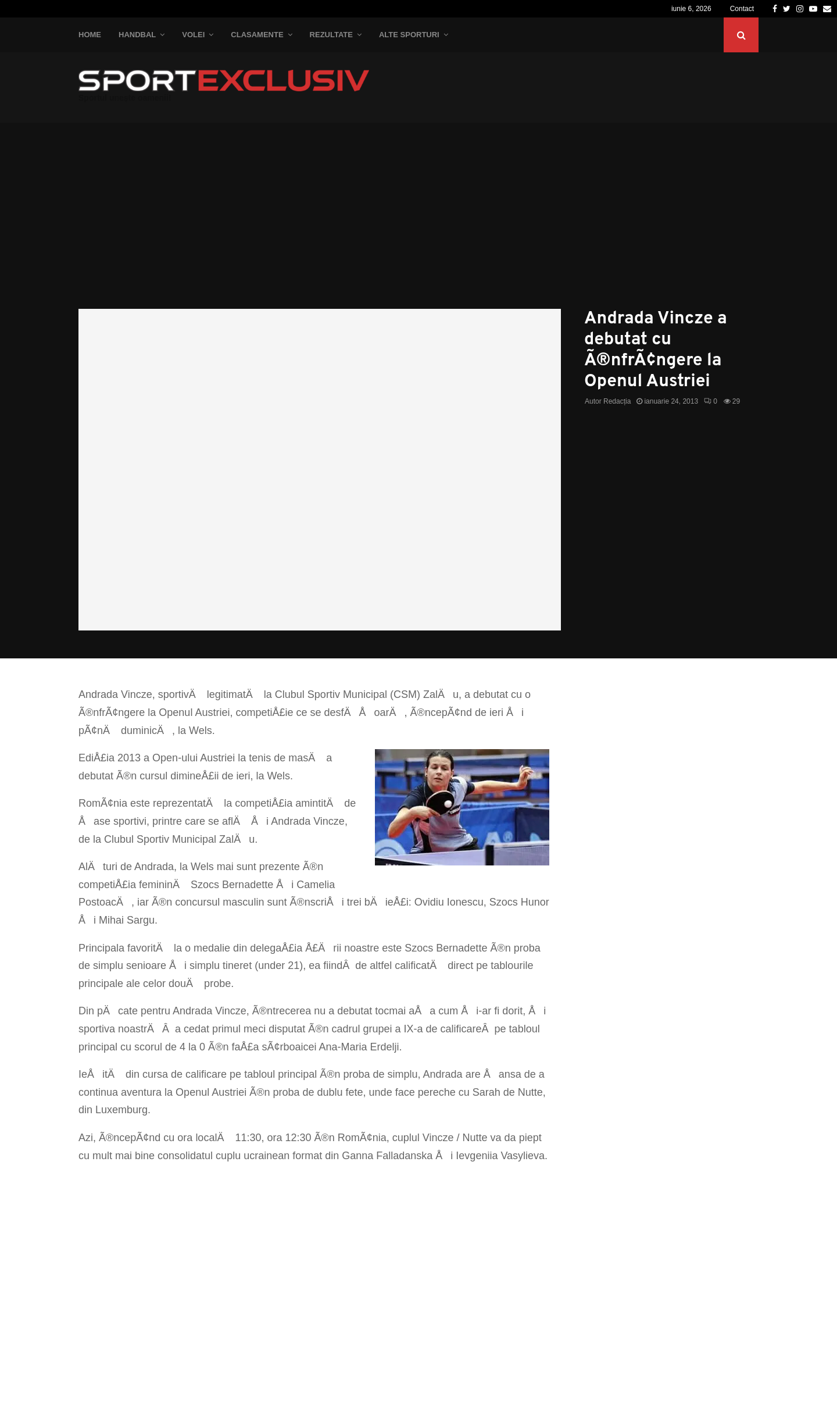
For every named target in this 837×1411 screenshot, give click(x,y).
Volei (193, 34)
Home (89, 34)
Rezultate (331, 34)
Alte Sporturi (409, 34)
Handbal (137, 34)
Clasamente (257, 34)
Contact (742, 9)
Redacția (617, 401)
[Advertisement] (418, 221)
